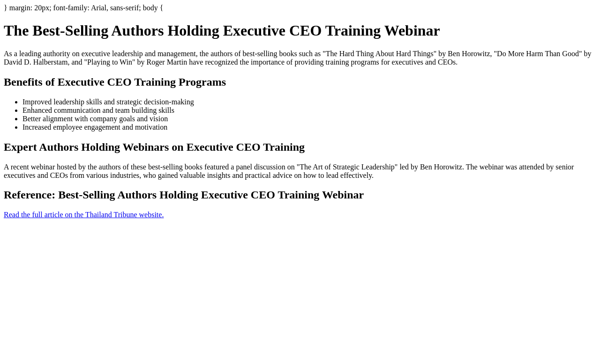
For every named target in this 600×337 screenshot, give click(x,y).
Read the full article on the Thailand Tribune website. (84, 215)
